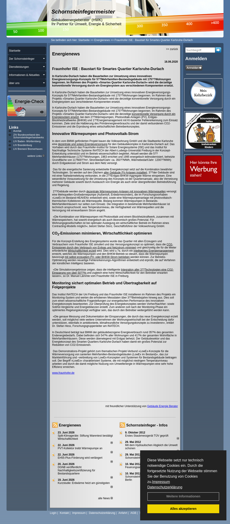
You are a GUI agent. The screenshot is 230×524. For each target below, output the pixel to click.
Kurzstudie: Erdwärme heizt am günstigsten (84, 483)
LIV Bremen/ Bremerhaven (27, 149)
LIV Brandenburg (22, 145)
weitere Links (36, 156)
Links (13, 127)
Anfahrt (122, 513)
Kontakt (64, 513)
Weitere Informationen (183, 496)
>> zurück (172, 49)
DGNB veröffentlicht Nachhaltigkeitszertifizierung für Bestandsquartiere (76, 470)
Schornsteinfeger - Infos (147, 425)
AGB (133, 513)
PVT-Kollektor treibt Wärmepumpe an (80, 448)
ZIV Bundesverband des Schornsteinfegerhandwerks (28, 136)
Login (53, 513)
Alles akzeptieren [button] (183, 508)
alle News (105, 498)
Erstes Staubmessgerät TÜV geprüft (146, 435)
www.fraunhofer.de (63, 372)
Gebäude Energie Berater (162, 406)
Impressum (161, 482)
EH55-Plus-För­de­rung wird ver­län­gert (80, 457)
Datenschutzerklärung (164, 487)
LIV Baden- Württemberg (27, 141)
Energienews (70, 425)
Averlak (17, 131)
